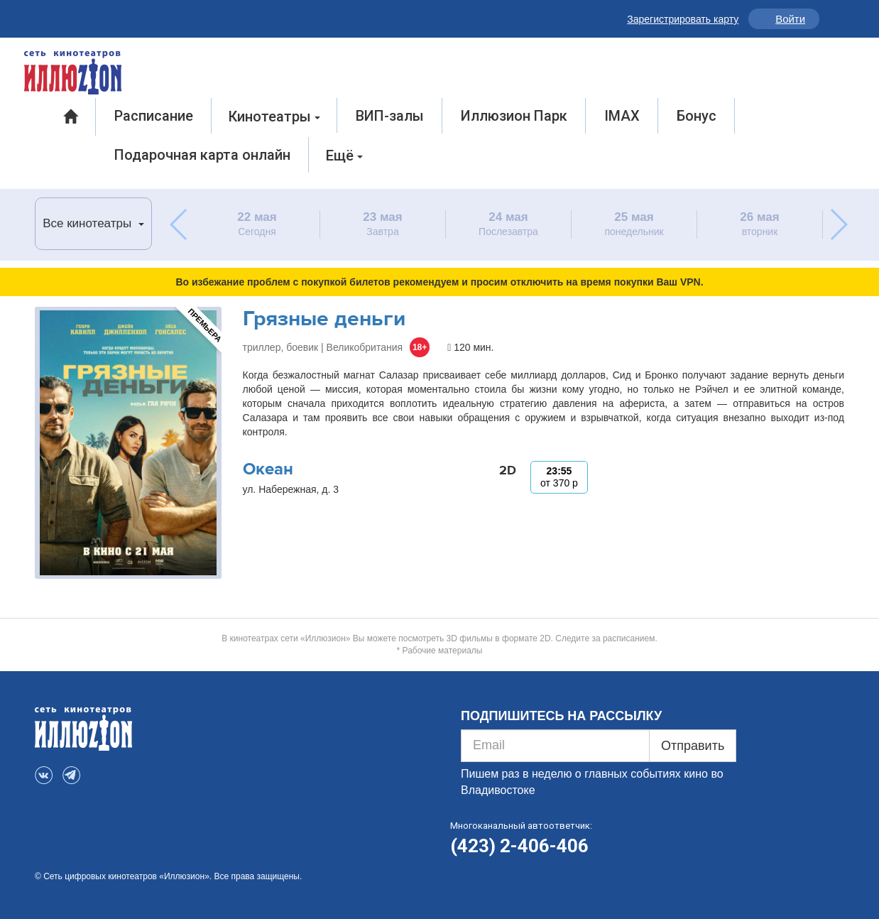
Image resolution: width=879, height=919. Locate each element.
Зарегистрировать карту (682, 19)
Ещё (344, 155)
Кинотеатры (274, 116)
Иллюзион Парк (514, 115)
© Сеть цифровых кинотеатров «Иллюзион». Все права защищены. (168, 876)
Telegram (75, 16)
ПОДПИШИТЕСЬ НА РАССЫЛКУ (561, 716)
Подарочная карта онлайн (202, 154)
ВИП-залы (390, 115)
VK (45, 16)
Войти (790, 19)
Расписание (153, 115)
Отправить (692, 746)
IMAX (622, 115)
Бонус (696, 115)
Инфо (833, 18)
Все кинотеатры (93, 223)
